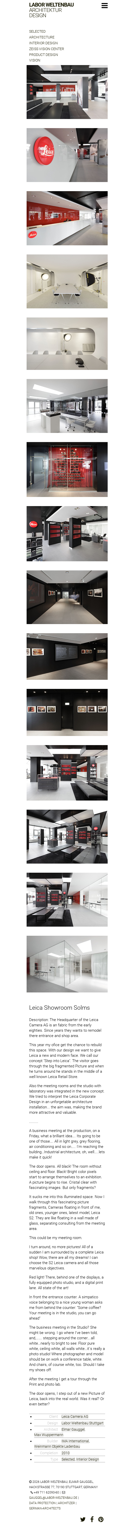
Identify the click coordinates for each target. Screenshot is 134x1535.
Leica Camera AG (75, 1416)
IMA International (75, 1441)
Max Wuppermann (48, 1435)
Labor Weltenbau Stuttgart (83, 1423)
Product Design (43, 55)
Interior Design (43, 43)
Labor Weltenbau (51, 10)
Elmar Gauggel (73, 1429)
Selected (37, 31)
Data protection (42, 1503)
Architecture (41, 37)
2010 (66, 1453)
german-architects (45, 1508)
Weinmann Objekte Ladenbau (57, 1446)
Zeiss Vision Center (46, 49)
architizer (66, 1503)
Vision (34, 60)
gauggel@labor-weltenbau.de (53, 1498)
